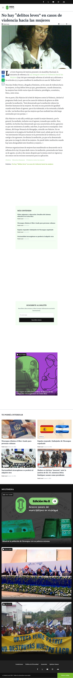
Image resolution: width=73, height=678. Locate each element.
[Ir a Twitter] (48, 2)
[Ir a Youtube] (53, 2)
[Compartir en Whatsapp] (3, 80)
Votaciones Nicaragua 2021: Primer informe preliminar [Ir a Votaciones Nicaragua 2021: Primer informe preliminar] (23, 596)
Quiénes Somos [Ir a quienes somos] (54, 664)
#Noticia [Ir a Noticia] (8, 160)
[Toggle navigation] (3, 7)
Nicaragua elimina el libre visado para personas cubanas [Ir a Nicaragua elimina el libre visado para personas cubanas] (36, 223)
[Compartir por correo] (3, 84)
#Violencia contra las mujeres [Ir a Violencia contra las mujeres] (35, 160)
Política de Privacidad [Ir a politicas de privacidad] (31, 664)
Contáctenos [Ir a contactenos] (19, 664)
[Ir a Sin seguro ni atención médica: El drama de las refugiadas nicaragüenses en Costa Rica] (36, 374)
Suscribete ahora (37, 320)
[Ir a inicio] (10, 7)
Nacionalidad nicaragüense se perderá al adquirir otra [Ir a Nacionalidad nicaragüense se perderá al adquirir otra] (35, 236)
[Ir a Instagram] (58, 2)
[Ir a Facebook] (37, 669)
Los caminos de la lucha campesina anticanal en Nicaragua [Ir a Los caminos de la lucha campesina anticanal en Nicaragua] (25, 651)
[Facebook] (43, 2)
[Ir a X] (42, 669)
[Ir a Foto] (36, 47)
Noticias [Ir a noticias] (8, 164)
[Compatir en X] (3, 76)
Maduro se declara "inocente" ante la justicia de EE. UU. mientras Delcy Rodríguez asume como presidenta (51, 472)
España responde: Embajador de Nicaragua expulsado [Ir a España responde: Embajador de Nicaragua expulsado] (35, 230)
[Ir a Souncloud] (64, 2)
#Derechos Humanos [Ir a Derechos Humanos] (18, 160)
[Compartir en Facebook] (3, 72)
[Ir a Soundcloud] (58, 669)
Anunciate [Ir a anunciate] (44, 664)
